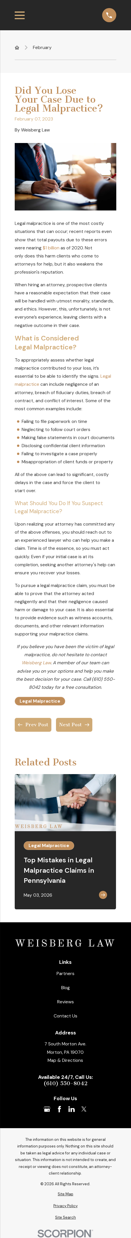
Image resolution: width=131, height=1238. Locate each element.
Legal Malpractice (40, 701)
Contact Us (65, 1016)
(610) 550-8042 (65, 1083)
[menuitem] (65, 1194)
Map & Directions (65, 1060)
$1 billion (51, 248)
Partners (65, 973)
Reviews (65, 1002)
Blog (65, 988)
